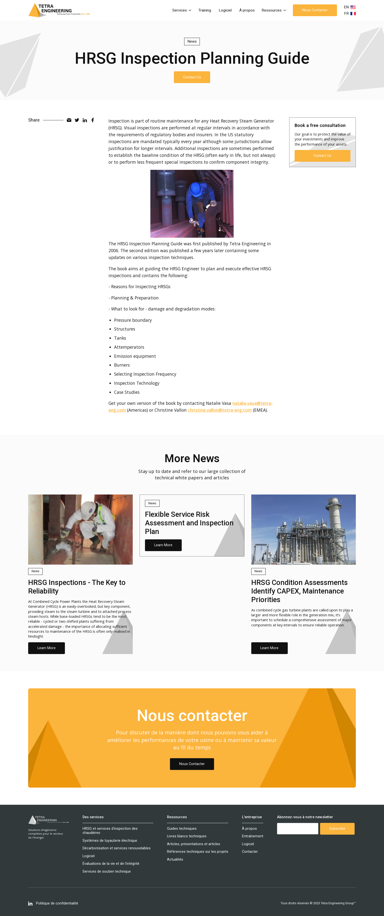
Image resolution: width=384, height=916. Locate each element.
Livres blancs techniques (186, 836)
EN (346, 7)
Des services (93, 817)
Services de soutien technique (107, 871)
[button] (182, 10)
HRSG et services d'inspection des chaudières (110, 831)
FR (346, 13)
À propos (247, 10)
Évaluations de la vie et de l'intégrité (111, 864)
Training (204, 10)
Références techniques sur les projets (197, 852)
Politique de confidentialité (57, 903)
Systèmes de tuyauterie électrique (110, 841)
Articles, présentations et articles (193, 844)
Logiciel (225, 10)
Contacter (250, 852)
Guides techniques (182, 829)
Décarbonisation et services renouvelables (117, 848)
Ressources (177, 817)
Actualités (175, 859)
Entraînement (252, 836)
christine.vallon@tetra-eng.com (220, 410)
